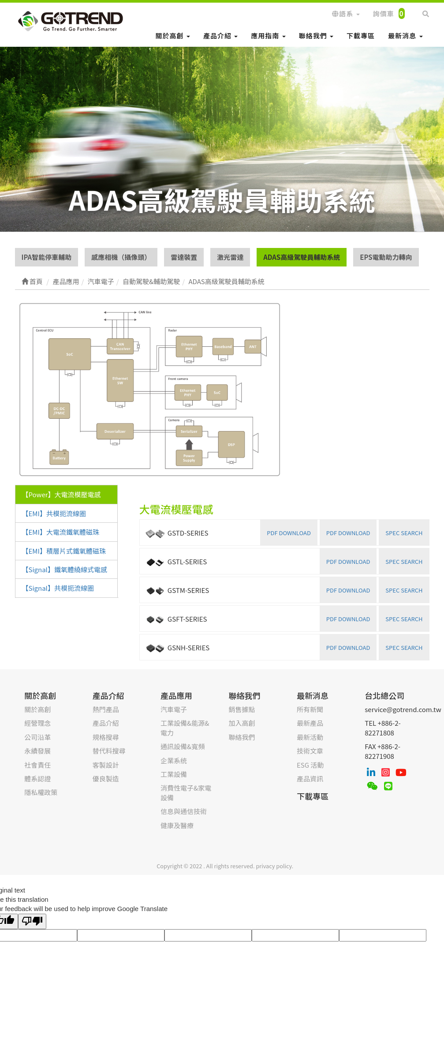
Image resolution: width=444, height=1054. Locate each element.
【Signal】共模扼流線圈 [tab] (58, 588)
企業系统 (173, 760)
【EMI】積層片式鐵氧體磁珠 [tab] (64, 550)
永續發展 (37, 750)
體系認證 (37, 778)
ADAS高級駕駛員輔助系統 (301, 257)
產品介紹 (220, 35)
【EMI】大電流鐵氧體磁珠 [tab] (60, 531)
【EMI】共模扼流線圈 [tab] (54, 513)
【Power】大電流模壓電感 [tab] (61, 494)
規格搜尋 (106, 737)
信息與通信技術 (183, 811)
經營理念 (37, 723)
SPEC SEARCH (403, 533)
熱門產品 (106, 709)
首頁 (32, 281)
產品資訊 (310, 778)
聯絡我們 (316, 35)
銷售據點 (241, 709)
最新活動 (310, 737)
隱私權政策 (40, 792)
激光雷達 (230, 257)
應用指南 (268, 35)
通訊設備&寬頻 (182, 746)
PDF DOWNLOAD (348, 533)
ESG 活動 (310, 764)
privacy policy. (274, 866)
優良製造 (106, 778)
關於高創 (173, 35)
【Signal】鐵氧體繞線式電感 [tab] (64, 569)
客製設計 (106, 764)
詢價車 (389, 13)
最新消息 (405, 35)
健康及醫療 (177, 825)
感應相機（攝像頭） (121, 257)
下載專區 (361, 35)
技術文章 (310, 750)
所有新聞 (310, 709)
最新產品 (310, 723)
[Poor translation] (32, 921)
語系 (345, 13)
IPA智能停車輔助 (47, 257)
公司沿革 (37, 737)
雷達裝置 (184, 257)
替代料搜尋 (109, 750)
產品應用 (176, 695)
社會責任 (37, 764)
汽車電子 (173, 709)
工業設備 (173, 774)
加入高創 (241, 723)
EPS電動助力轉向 (386, 257)
